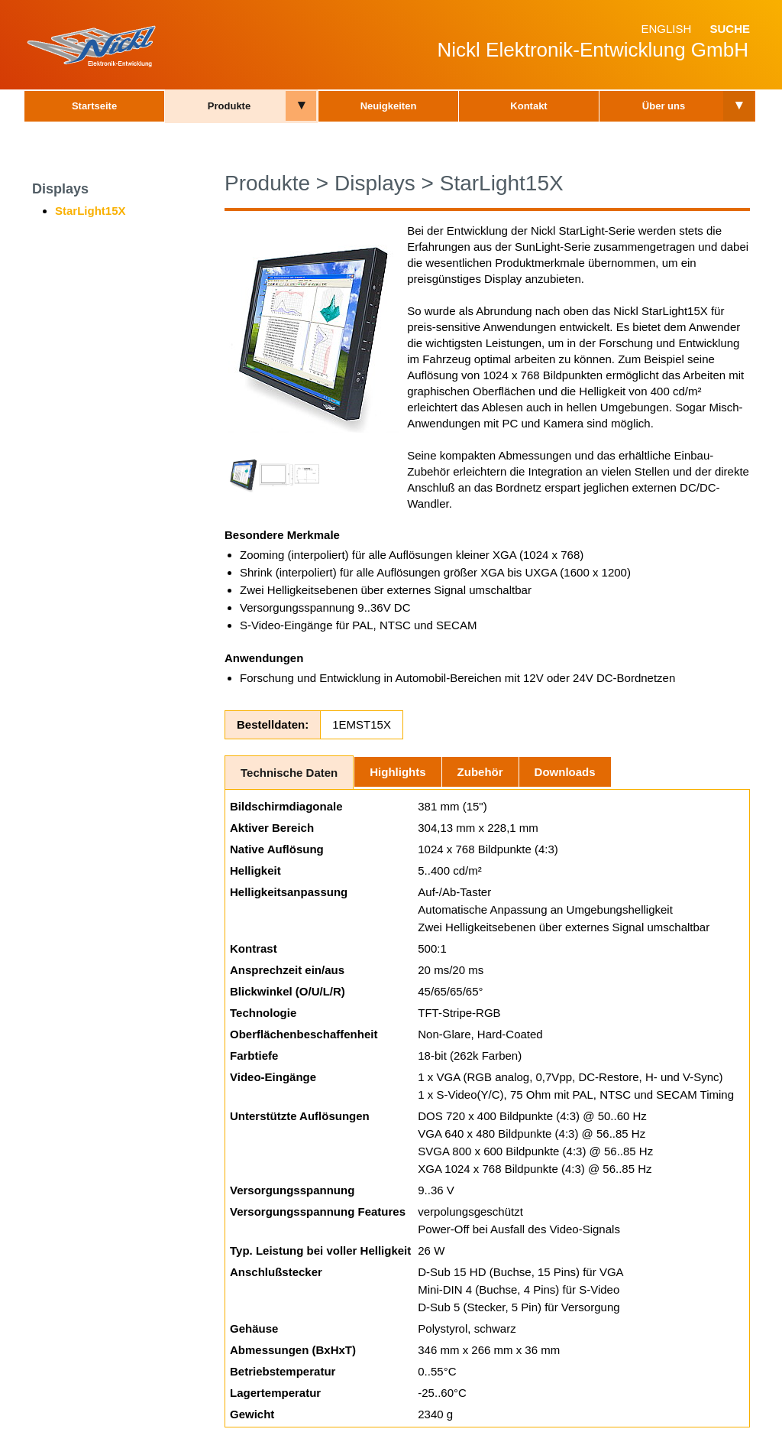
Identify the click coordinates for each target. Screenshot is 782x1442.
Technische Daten (289, 772)
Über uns (663, 106)
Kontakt (528, 106)
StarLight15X (90, 210)
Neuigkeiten (388, 106)
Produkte (229, 106)
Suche (729, 28)
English (666, 28)
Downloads (565, 771)
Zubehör (480, 771)
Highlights (397, 771)
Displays (60, 188)
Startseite (94, 106)
